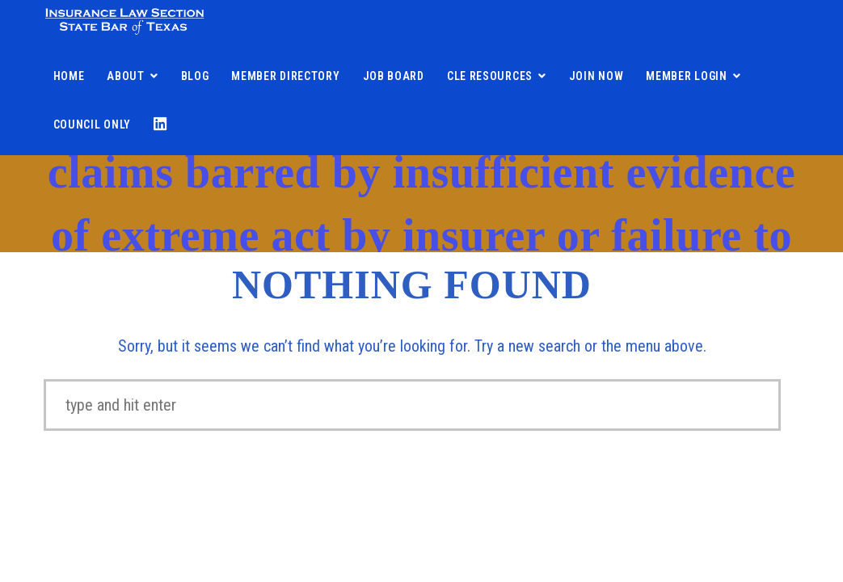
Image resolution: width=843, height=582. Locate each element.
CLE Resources (490, 76)
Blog (195, 76)
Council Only (92, 124)
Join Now (596, 76)
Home (69, 76)
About (126, 76)
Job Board (393, 76)
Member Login (686, 76)
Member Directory (285, 76)
